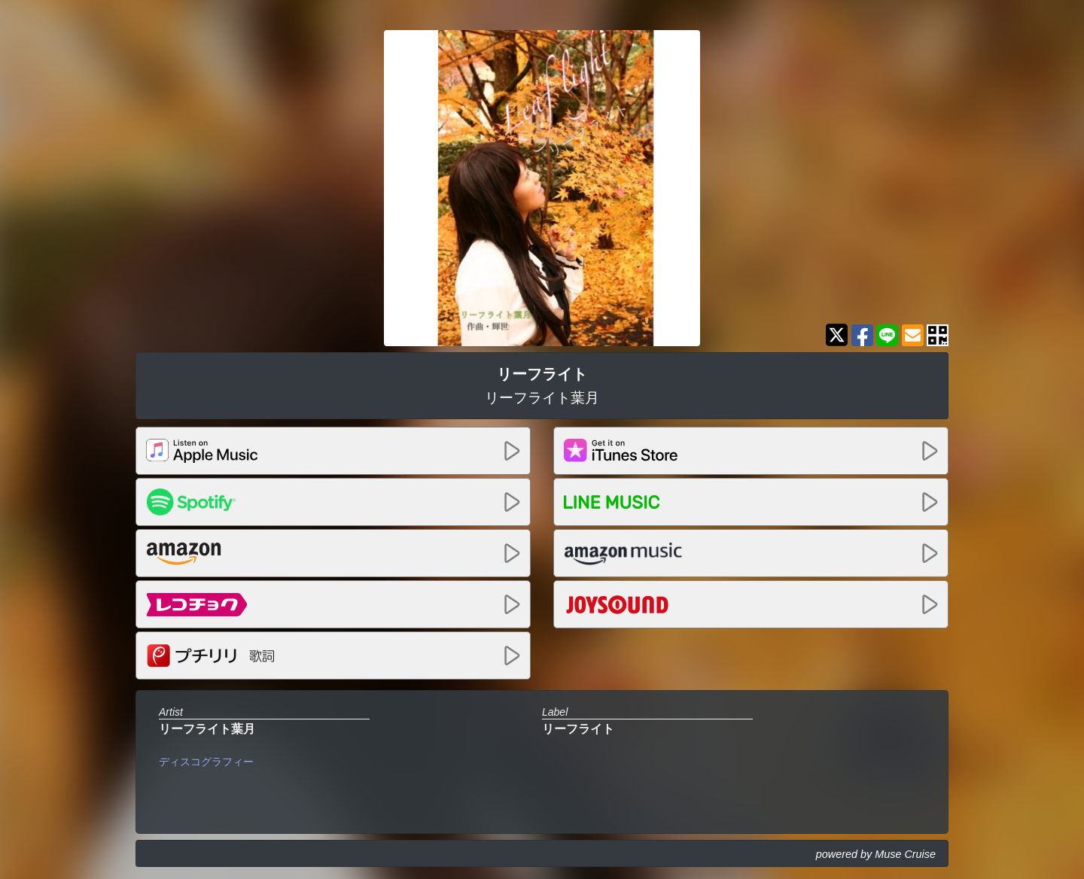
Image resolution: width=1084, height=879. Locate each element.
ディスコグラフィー (206, 762)
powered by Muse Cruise (876, 854)
